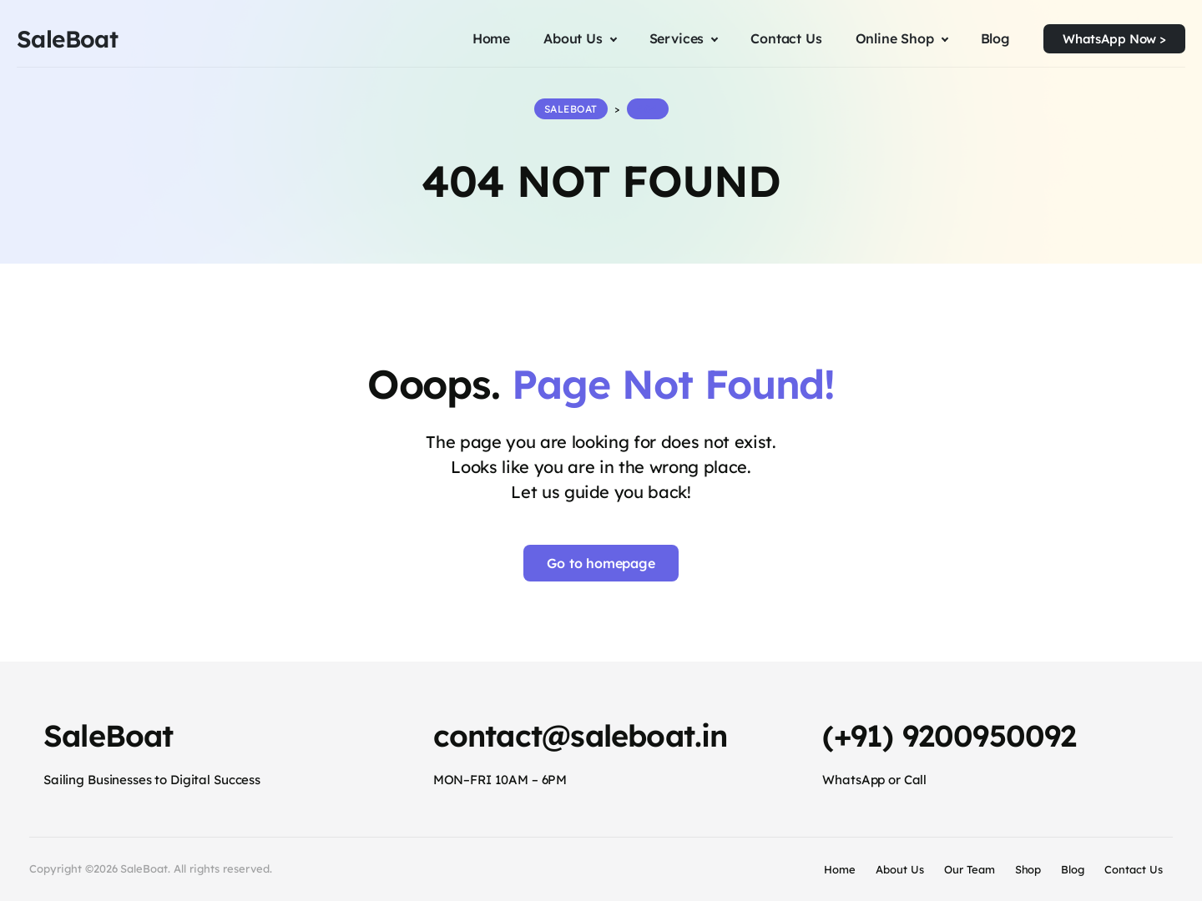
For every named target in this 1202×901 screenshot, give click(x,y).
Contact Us (1133, 869)
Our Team (969, 869)
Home (840, 869)
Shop (1028, 869)
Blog (1072, 869)
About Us (900, 869)
